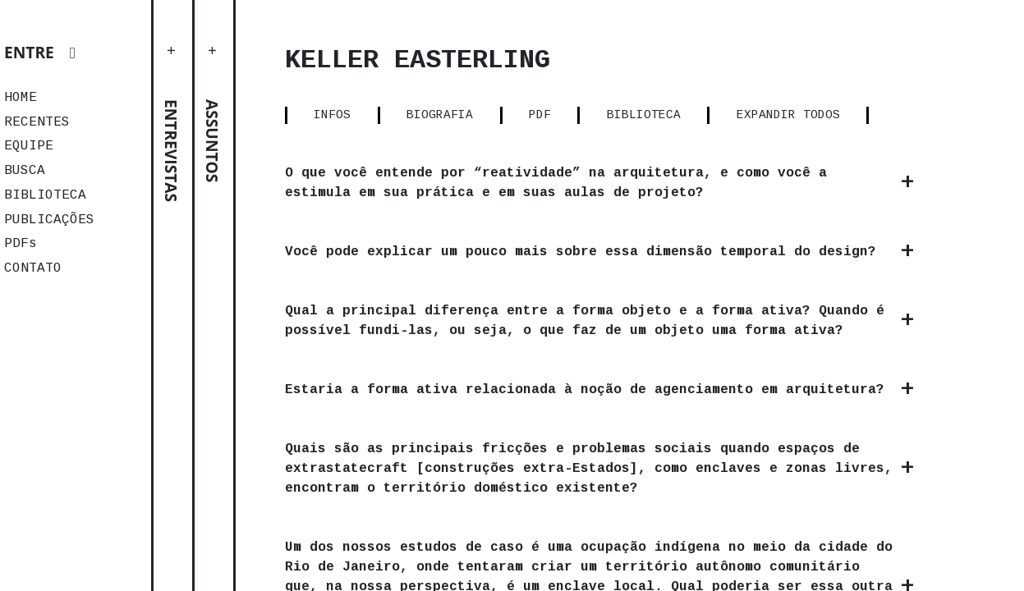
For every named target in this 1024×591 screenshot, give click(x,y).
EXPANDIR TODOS (788, 114)
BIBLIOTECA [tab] (644, 114)
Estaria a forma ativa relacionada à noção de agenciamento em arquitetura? (584, 390)
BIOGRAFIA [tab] (439, 114)
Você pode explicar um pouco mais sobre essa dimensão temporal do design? (580, 252)
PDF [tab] (540, 114)
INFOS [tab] (332, 114)
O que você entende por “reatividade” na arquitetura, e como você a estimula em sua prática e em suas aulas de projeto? (556, 183)
